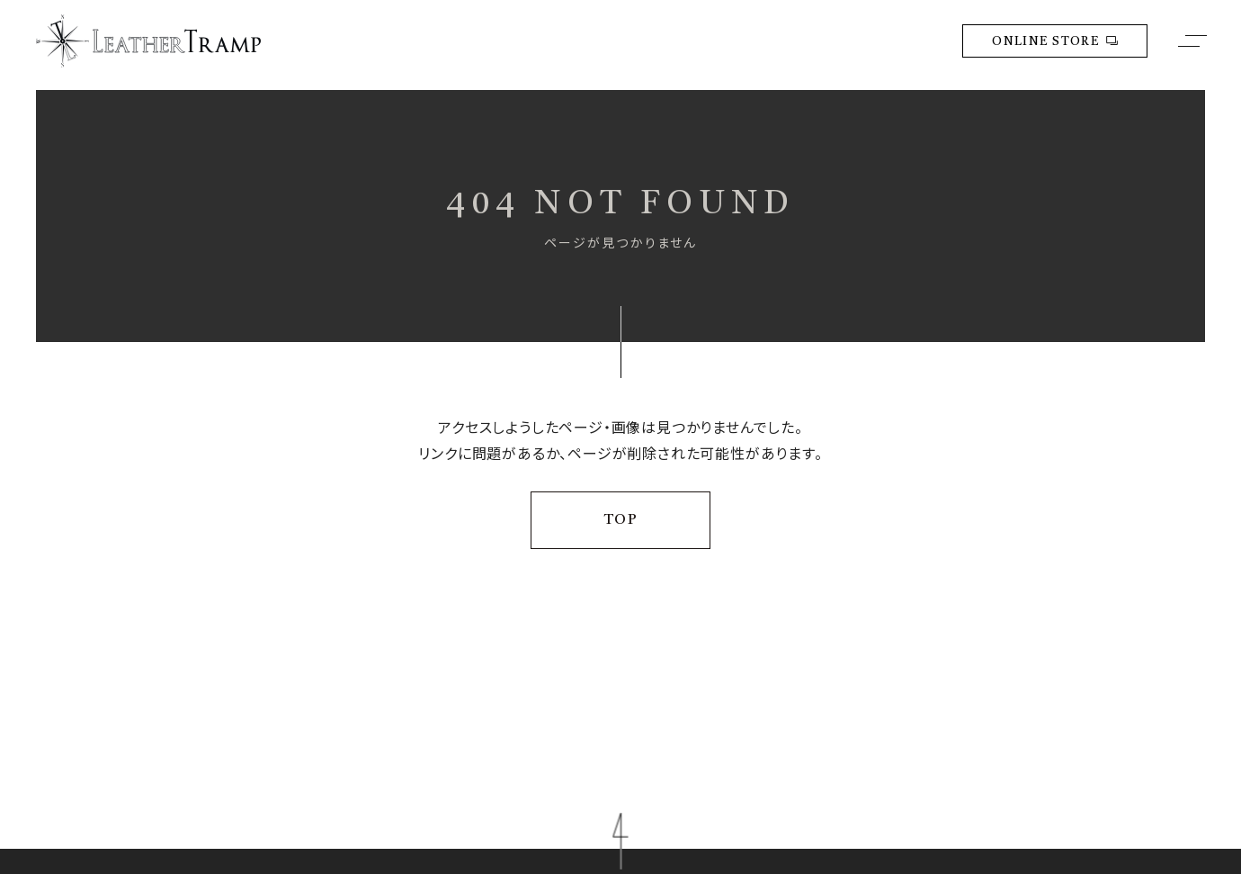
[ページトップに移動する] (620, 841)
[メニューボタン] (1192, 40)
